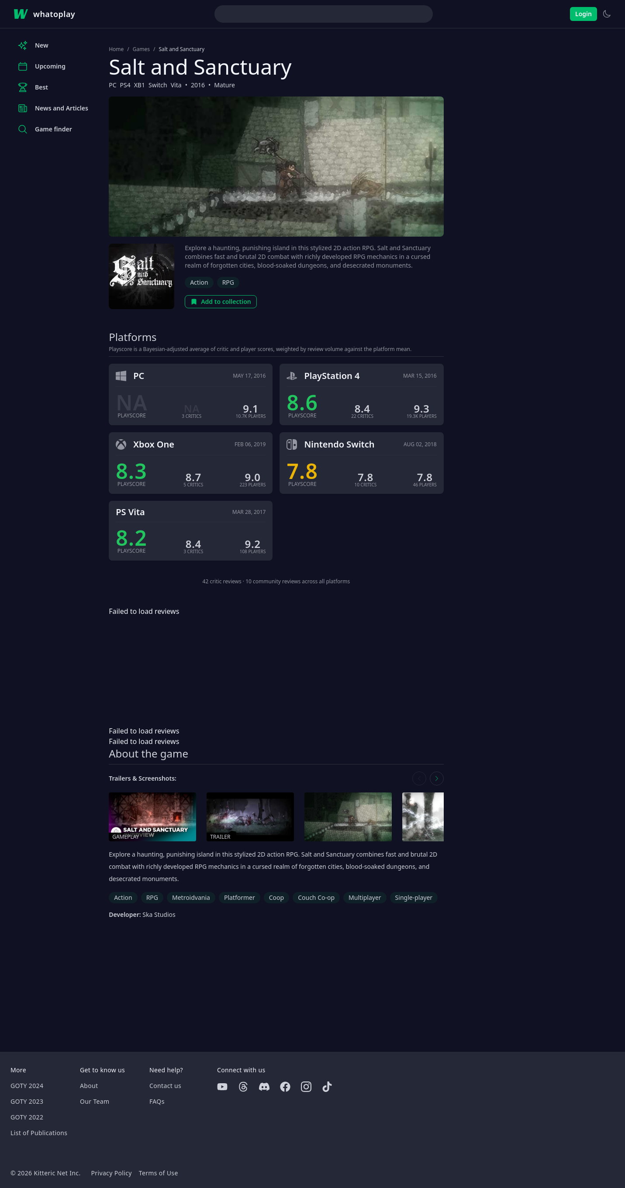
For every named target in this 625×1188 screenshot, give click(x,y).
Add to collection (220, 301)
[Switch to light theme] (606, 14)
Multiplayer (365, 897)
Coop (276, 897)
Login (583, 14)
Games (141, 49)
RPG (228, 282)
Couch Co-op (316, 897)
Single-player (413, 897)
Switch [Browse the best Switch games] (157, 85)
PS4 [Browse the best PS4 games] (125, 85)
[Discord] (264, 1086)
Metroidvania (191, 897)
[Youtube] (222, 1086)
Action (199, 282)
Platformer (239, 897)
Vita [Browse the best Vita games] (176, 85)
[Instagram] (306, 1086)
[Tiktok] (327, 1086)
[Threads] (243, 1086)
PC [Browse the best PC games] (112, 85)
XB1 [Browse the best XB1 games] (139, 85)
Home (116, 49)
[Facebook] (285, 1086)
